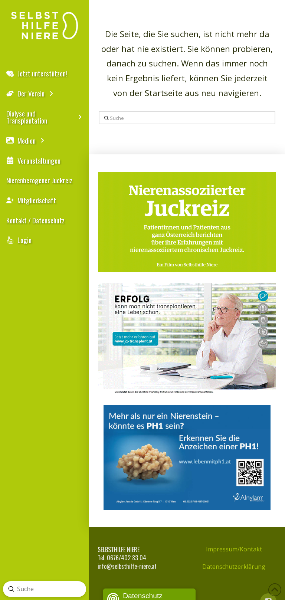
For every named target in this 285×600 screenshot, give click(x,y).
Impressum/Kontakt (234, 549)
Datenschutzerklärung (233, 567)
